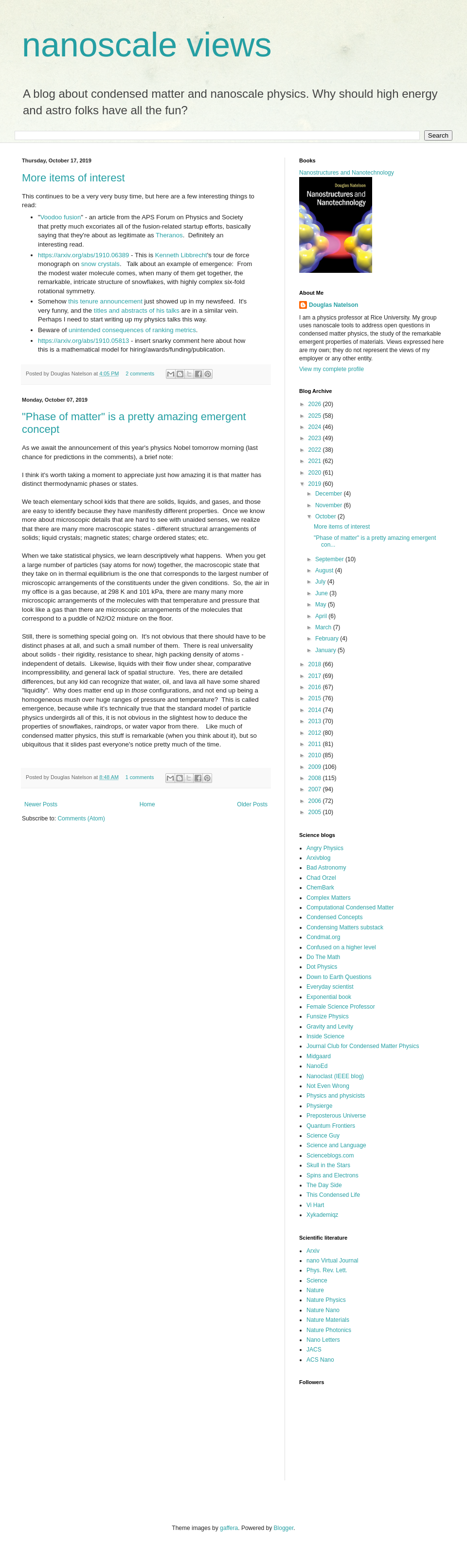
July (321, 581)
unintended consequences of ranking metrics (132, 330)
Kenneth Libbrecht (181, 255)
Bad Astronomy (326, 867)
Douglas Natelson (333, 305)
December (329, 493)
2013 (315, 721)
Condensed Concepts (334, 917)
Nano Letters (323, 1339)
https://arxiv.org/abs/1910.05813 (83, 340)
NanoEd (316, 1066)
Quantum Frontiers (330, 1125)
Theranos (169, 235)
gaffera (229, 1528)
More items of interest (73, 178)
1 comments (140, 777)
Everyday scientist (330, 986)
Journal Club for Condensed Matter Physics (362, 1046)
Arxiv (313, 1250)
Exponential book (328, 997)
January (326, 650)
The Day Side (324, 1185)
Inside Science (325, 1036)
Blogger (284, 1528)
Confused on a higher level (341, 947)
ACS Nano (320, 1359)
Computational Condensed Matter (350, 907)
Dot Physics (321, 966)
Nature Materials (327, 1319)
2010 (315, 755)
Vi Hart (315, 1205)
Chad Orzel (321, 877)
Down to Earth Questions (338, 977)
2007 (315, 789)
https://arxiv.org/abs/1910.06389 (83, 255)
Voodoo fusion (60, 217)
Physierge (319, 1105)
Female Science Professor (340, 1006)
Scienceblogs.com (330, 1155)
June (322, 593)
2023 (315, 438)
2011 (315, 744)
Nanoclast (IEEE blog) (335, 1076)
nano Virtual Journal (332, 1260)
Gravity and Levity (329, 1026)
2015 (315, 698)
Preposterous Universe (336, 1115)
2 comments (140, 373)
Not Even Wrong (327, 1086)
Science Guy (323, 1135)
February (327, 638)
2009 (315, 767)
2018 (315, 664)
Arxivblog (318, 857)
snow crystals (100, 263)
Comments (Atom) (81, 818)
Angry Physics (324, 848)
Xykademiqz (322, 1214)
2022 (315, 449)
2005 (315, 812)
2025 (315, 415)
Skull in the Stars (328, 1165)
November (329, 505)
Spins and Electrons (332, 1175)
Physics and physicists (335, 1095)
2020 (315, 472)
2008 (315, 778)
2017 (315, 676)
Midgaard (318, 1056)
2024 (315, 427)
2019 (315, 483)
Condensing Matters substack (344, 927)
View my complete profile (331, 369)
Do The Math (323, 957)
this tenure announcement (105, 301)
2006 (315, 801)
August (325, 570)
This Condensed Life (333, 1194)
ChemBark (320, 887)
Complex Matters (328, 897)
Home (147, 804)
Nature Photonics (328, 1330)
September (330, 559)
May (321, 604)
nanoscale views (147, 45)
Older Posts (252, 804)
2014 (315, 710)
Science (316, 1280)
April (321, 616)
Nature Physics (326, 1300)
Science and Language (336, 1145)
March (324, 627)
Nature (315, 1290)
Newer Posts (40, 804)
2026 (315, 404)
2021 (315, 461)
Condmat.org (323, 937)
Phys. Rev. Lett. (326, 1270)
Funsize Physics (327, 1016)
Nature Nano (323, 1310)
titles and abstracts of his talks (137, 310)
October (326, 516)
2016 (315, 687)
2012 (315, 732)
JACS (314, 1349)
